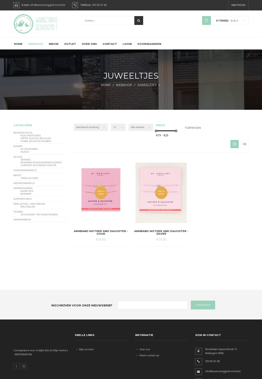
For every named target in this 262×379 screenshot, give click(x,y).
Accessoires (29, 152)
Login (127, 46)
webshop (124, 88)
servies (26, 162)
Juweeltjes (147, 88)
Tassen (18, 214)
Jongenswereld (25, 173)
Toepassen (193, 130)
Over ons (89, 46)
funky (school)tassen (36, 144)
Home (18, 46)
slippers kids (22, 201)
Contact (110, 46)
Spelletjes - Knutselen (29, 206)
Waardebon (22, 222)
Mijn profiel (238, 4)
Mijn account (84, 352)
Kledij (25, 154)
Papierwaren (22, 191)
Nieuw (54, 46)
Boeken (26, 196)
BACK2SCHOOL (23, 135)
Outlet (70, 46)
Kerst (17, 178)
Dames (18, 149)
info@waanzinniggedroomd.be (47, 5)
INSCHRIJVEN (203, 308)
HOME (106, 88)
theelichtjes (29, 181)
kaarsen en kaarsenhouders (41, 165)
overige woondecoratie (38, 168)
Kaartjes (27, 194)
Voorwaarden (149, 46)
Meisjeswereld (24, 186)
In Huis (17, 159)
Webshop (35, 46)
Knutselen (28, 209)
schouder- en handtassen (39, 217)
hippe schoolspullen (36, 141)
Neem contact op (148, 358)
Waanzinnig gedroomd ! (47, 24)
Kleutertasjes (31, 138)
